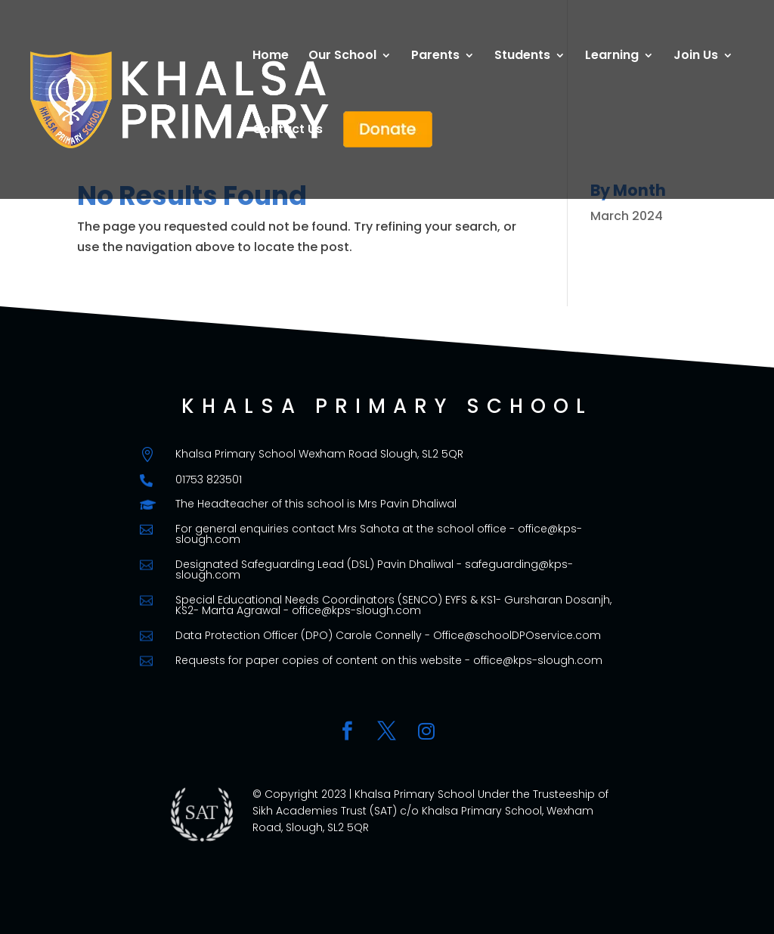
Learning (612, 57)
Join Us (695, 57)
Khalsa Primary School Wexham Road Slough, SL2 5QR (319, 453)
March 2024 (626, 216)
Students (522, 57)
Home (270, 57)
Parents (435, 57)
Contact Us (287, 131)
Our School (342, 57)
